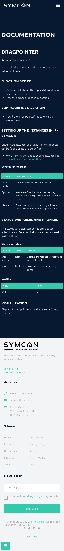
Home (7, 437)
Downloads (10, 451)
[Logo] (17, 5)
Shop (7, 464)
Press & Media (37, 457)
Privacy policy (36, 444)
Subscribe (32, 508)
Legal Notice (36, 437)
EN (35, 537)
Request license (14, 372)
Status (32, 451)
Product (8, 444)
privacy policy (33, 496)
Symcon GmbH (36, 521)
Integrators (10, 457)
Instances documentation (26, 159)
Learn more (11, 369)
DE (28, 537)
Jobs (31, 464)
